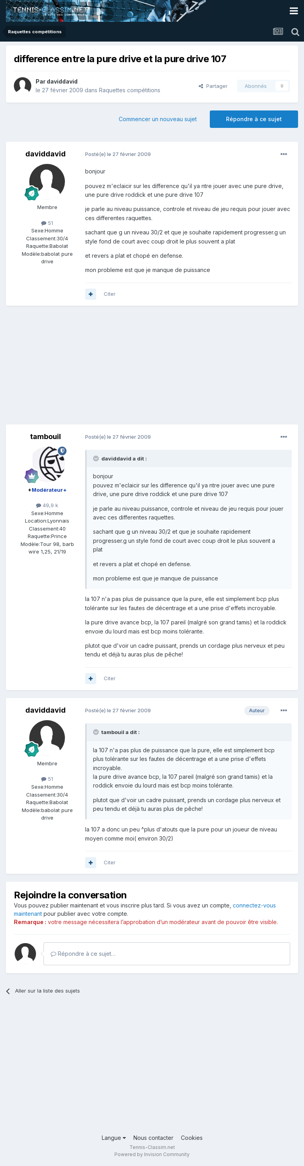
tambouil (45, 436)
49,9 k (47, 505)
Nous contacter (153, 1137)
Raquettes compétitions (129, 90)
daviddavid (62, 81)
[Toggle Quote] (96, 458)
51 (47, 223)
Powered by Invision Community (152, 1154)
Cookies (192, 1137)
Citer (110, 294)
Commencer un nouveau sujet (158, 119)
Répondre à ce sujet (254, 119)
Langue (114, 1137)
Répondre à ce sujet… (83, 953)
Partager (213, 86)
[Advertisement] (98, 369)
